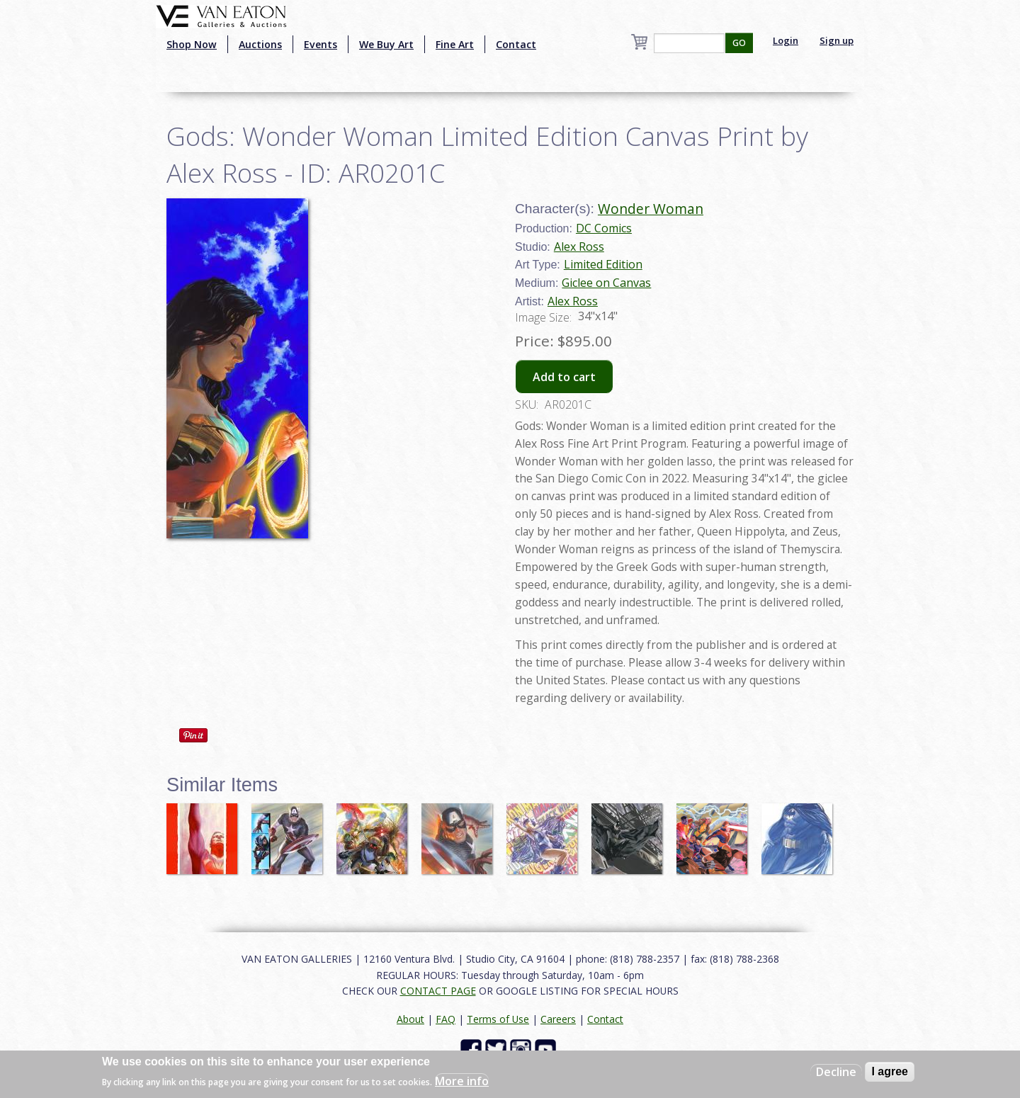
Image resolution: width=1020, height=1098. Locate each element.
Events (320, 44)
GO (739, 43)
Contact (516, 44)
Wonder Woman (650, 208)
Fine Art (455, 44)
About (410, 1019)
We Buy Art (386, 44)
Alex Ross (579, 246)
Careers (558, 1019)
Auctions (260, 44)
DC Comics (604, 228)
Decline (836, 1072)
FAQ (445, 1019)
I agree (889, 1071)
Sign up (837, 40)
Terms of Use (498, 1019)
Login (785, 40)
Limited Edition (603, 264)
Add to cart (564, 377)
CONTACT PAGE (438, 990)
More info (462, 1081)
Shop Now (191, 44)
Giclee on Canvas (606, 282)
